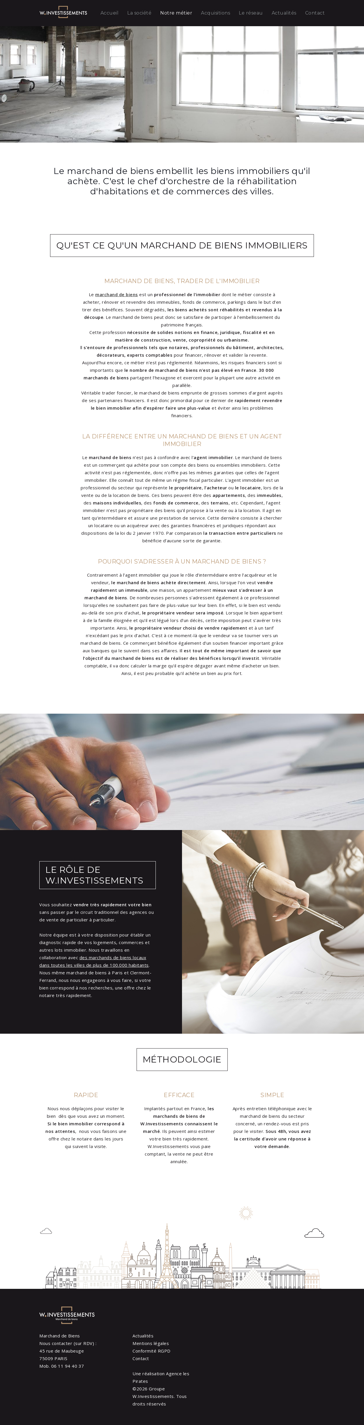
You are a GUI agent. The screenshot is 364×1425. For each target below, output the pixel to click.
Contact (315, 13)
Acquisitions (215, 13)
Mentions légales (150, 1343)
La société (139, 13)
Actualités (284, 13)
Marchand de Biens (59, 1336)
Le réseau (251, 13)
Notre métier (176, 13)
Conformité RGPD (151, 1351)
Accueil (109, 13)
